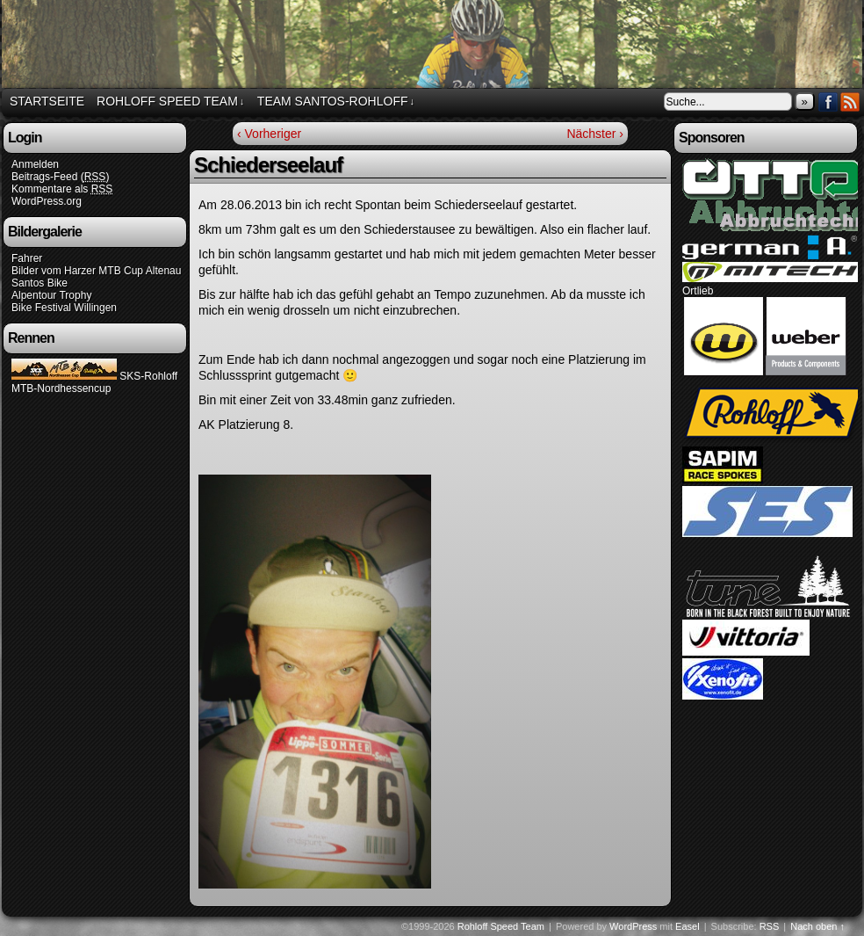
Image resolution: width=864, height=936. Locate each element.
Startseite (47, 101)
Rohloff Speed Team (170, 101)
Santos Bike (39, 283)
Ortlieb (697, 291)
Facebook (828, 101)
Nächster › (594, 134)
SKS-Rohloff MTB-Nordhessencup (94, 382)
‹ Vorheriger (269, 134)
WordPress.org (46, 201)
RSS (850, 101)
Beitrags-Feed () (60, 177)
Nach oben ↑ (817, 926)
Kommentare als (61, 189)
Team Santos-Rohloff (335, 101)
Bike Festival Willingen (64, 307)
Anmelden (35, 164)
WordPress (633, 926)
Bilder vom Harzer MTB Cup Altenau (96, 271)
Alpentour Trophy (51, 295)
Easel (687, 926)
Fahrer (26, 258)
